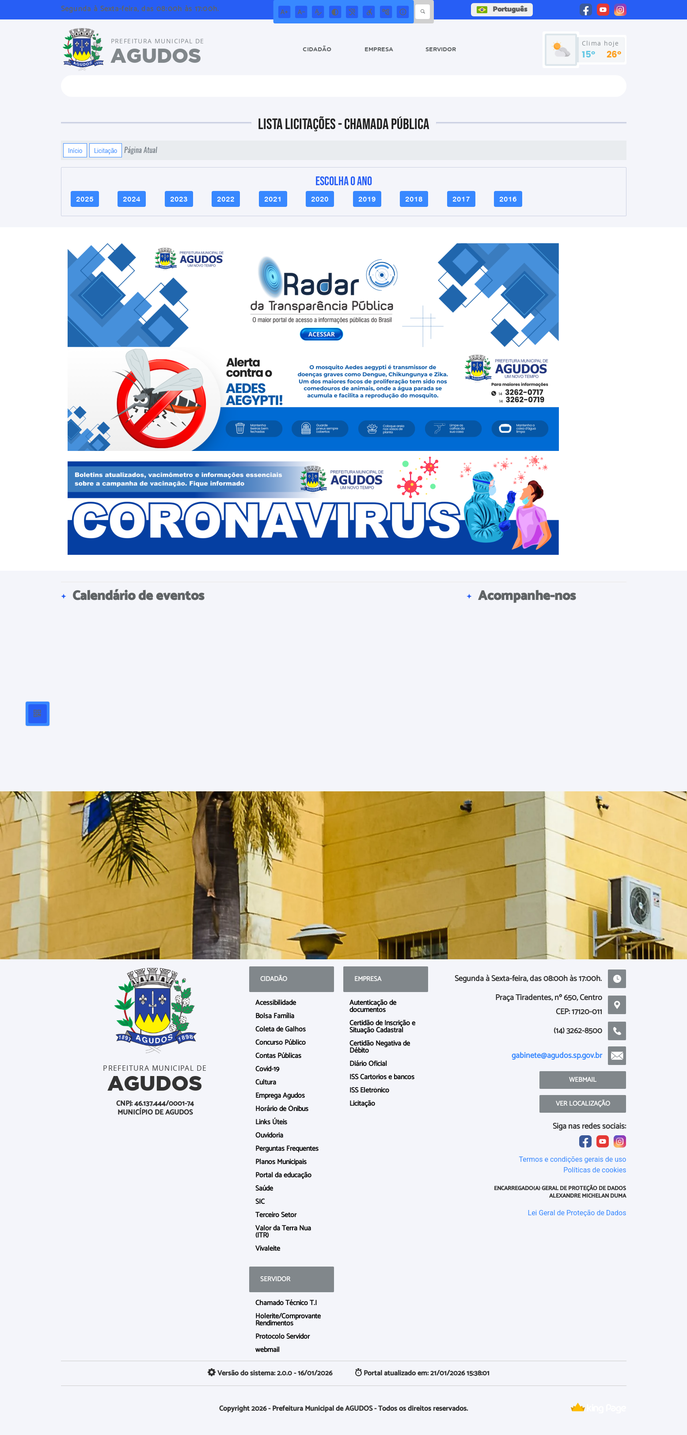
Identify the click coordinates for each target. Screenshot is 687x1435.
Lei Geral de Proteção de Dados (577, 1213)
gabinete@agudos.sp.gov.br (557, 1055)
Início (75, 150)
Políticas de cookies (594, 1170)
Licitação (105, 150)
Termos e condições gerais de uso (572, 1159)
